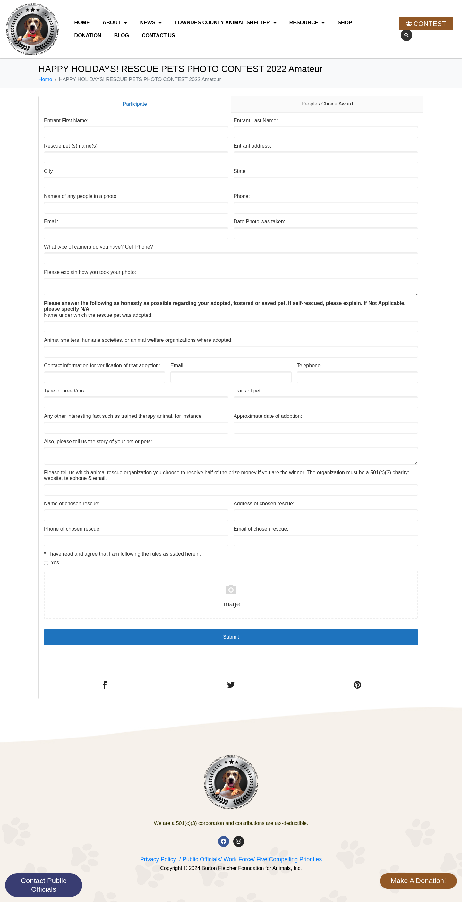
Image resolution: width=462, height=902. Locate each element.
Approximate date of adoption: (268, 416)
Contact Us (158, 35)
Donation (87, 35)
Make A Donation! (418, 881)
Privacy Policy (158, 859)
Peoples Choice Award (327, 103)
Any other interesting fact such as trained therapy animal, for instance (122, 416)
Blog (121, 35)
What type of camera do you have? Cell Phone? (98, 246)
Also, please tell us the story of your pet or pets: (98, 441)
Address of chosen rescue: (264, 503)
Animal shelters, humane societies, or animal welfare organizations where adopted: (138, 340)
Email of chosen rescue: (261, 529)
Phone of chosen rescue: (72, 529)
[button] (406, 35)
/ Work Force (236, 859)
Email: (51, 221)
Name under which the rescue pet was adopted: (225, 309)
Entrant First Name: (66, 120)
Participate (135, 104)
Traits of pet (247, 390)
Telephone (309, 365)
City (48, 171)
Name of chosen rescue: (71, 503)
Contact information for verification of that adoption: (102, 365)
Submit (231, 637)
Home (82, 22)
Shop (345, 22)
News (151, 23)
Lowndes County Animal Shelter (225, 23)
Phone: (242, 196)
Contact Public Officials (43, 885)
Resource (307, 23)
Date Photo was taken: (259, 221)
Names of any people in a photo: (81, 196)
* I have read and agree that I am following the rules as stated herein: (122, 554)
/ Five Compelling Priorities (287, 859)
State (239, 171)
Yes (55, 562)
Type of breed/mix (64, 390)
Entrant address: (252, 145)
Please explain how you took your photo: (90, 272)
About (115, 23)
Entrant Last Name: (256, 120)
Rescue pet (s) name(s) (71, 145)
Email (176, 365)
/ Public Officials (199, 859)
